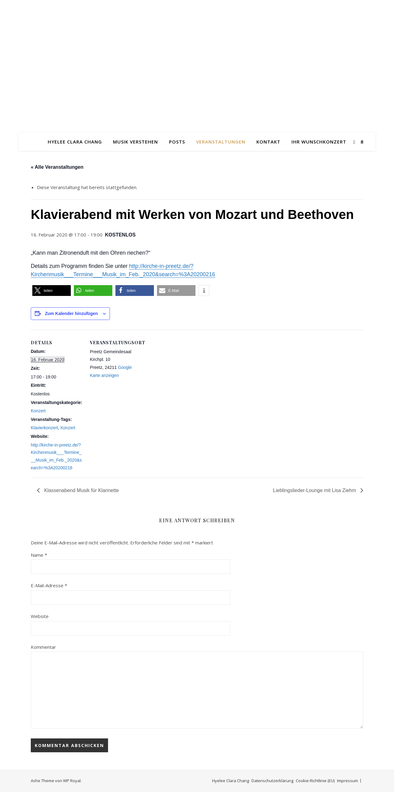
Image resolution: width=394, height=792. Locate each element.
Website (40, 616)
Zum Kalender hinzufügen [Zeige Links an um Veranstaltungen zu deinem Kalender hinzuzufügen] (71, 313)
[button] (51, 290)
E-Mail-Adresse (49, 585)
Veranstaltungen (220, 142)
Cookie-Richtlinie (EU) (315, 780)
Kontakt (268, 142)
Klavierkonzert (44, 427)
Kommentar (43, 647)
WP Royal (72, 780)
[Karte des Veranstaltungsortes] (181, 394)
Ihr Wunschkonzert (318, 142)
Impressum (347, 780)
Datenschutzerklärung (272, 780)
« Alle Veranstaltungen (57, 167)
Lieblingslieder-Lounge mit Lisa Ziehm (315, 490)
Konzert (38, 410)
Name (39, 555)
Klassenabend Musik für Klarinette (81, 490)
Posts (177, 142)
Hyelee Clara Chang (75, 142)
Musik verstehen (135, 142)
